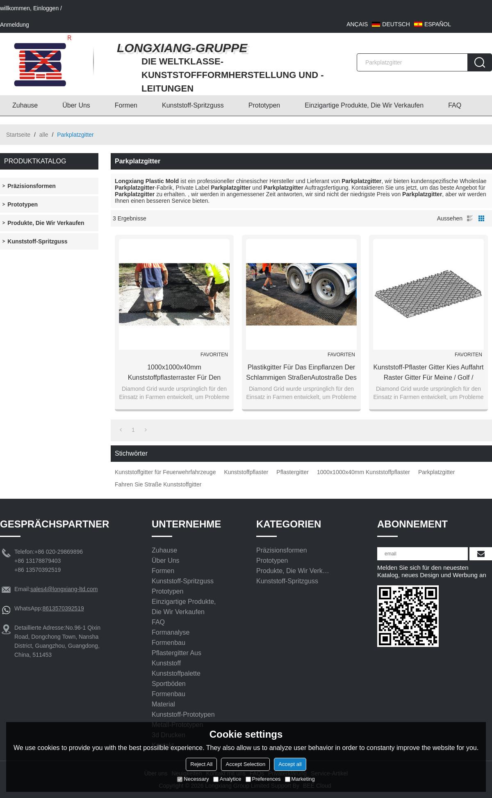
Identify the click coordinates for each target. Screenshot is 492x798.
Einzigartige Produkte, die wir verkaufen (364, 105)
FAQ (454, 105)
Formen (126, 105)
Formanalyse (170, 632)
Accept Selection (245, 764)
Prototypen (264, 105)
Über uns (76, 105)
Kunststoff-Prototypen (183, 714)
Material (163, 704)
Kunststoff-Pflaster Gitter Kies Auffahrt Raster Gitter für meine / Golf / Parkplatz (429, 373)
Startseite (18, 134)
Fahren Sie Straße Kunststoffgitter (158, 484)
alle (43, 134)
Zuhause (25, 105)
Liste (470, 218)
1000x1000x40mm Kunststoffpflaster (363, 472)
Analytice (227, 779)
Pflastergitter (292, 472)
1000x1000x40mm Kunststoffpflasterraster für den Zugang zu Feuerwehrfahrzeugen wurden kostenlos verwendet (174, 373)
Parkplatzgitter (436, 472)
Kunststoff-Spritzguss (193, 105)
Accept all (289, 764)
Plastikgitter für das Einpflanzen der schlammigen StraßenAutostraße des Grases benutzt (301, 373)
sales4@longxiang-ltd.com (64, 589)
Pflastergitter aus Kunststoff (176, 658)
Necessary (193, 779)
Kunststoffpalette (176, 673)
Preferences (263, 779)
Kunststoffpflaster (246, 472)
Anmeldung (14, 24)
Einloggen (46, 8)
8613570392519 (63, 608)
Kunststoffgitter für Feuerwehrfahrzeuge (165, 472)
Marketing (300, 779)
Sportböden (169, 683)
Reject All (201, 764)
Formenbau (168, 642)
